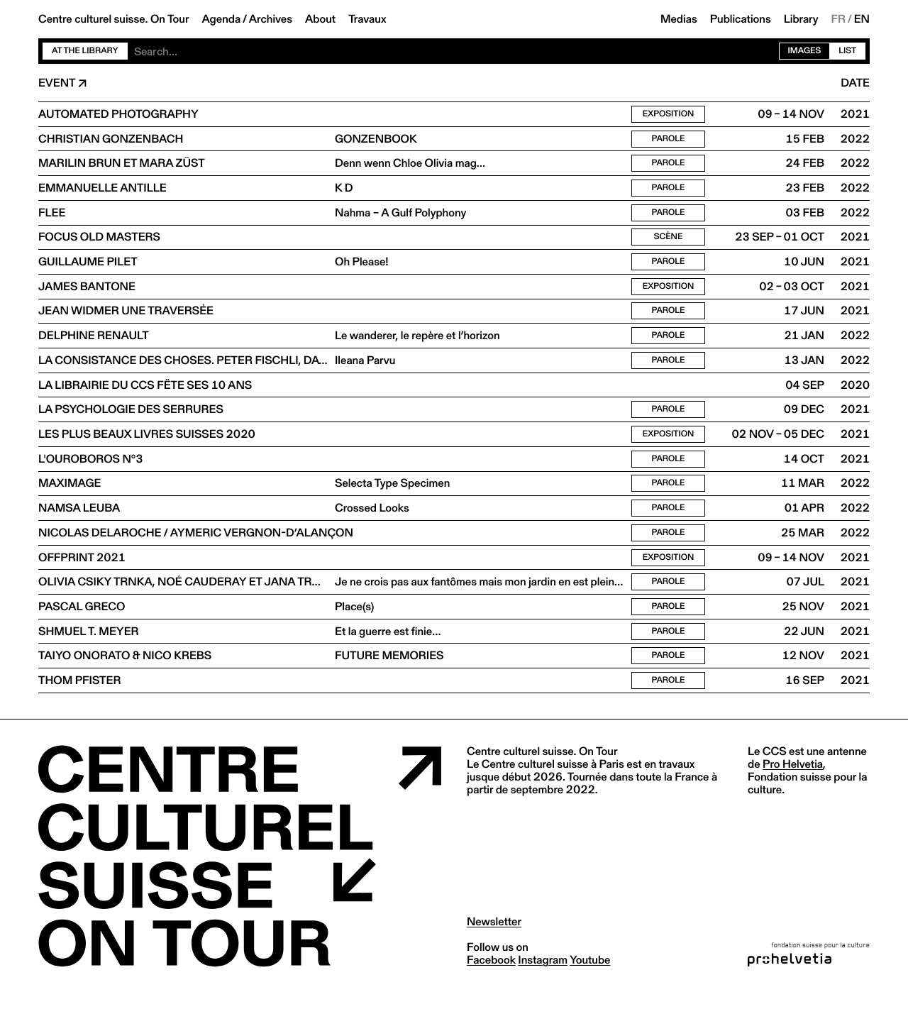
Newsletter (494, 943)
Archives (270, 19)
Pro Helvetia (793, 786)
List (847, 51)
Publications (740, 19)
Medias (678, 19)
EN (862, 19)
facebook (491, 982)
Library (801, 19)
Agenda (220, 19)
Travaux (367, 19)
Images (804, 51)
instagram (543, 982)
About (320, 19)
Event (56, 83)
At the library (85, 51)
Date (855, 83)
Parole (668, 140)
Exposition (668, 115)
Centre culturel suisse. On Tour (113, 19)
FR (838, 19)
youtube (590, 982)
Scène (668, 242)
